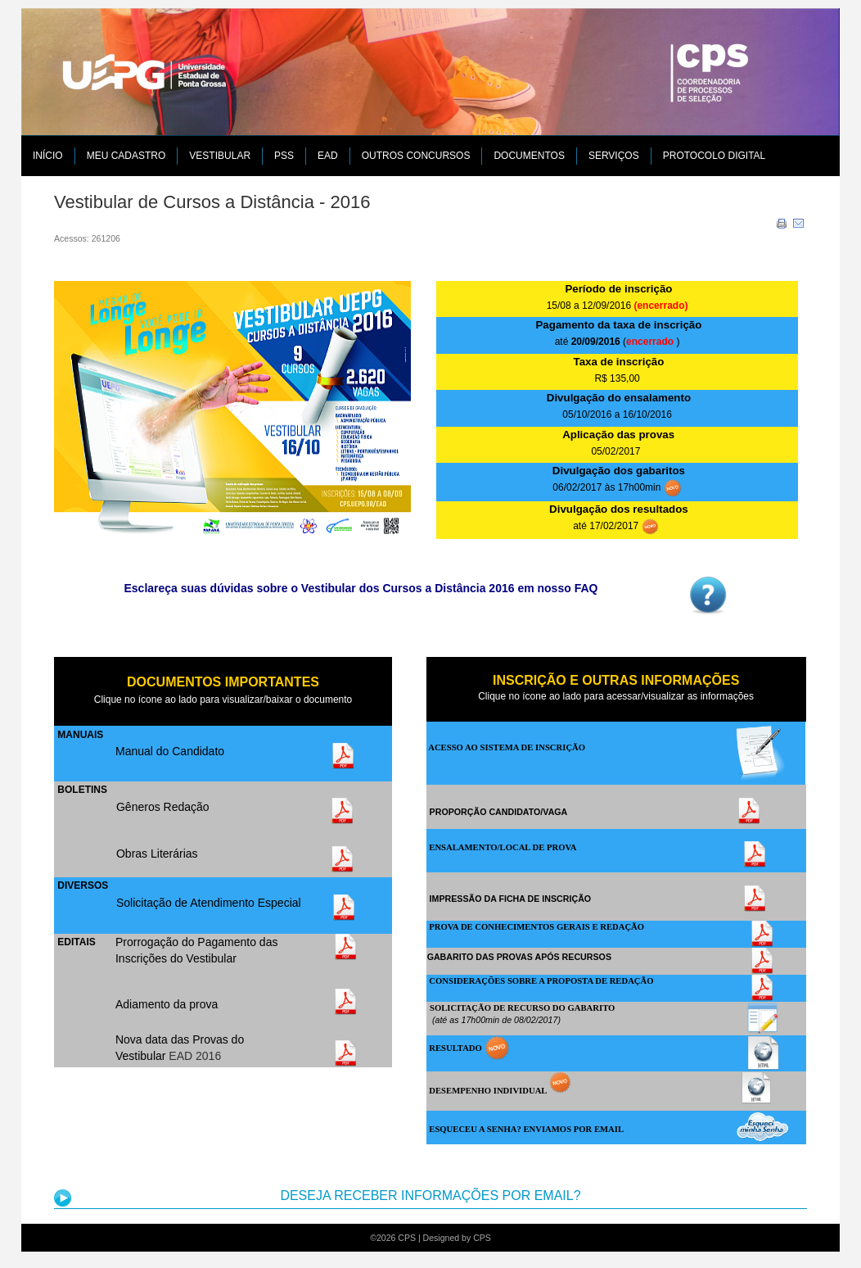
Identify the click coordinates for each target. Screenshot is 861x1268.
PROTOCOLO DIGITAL (714, 155)
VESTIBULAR (219, 155)
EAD (328, 155)
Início (48, 155)
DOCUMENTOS (529, 155)
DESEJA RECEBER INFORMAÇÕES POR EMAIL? (430, 1195)
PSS (284, 155)
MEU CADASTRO (126, 155)
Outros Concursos (416, 155)
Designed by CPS (457, 1238)
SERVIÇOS (613, 155)
